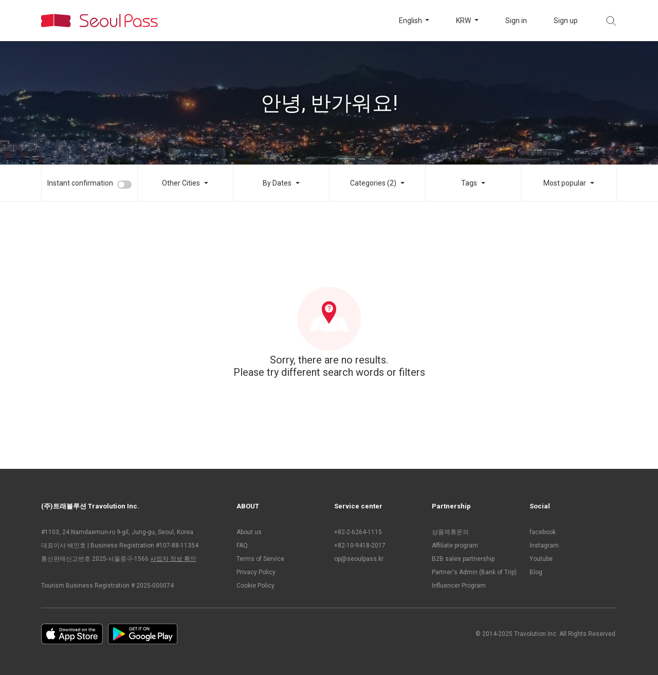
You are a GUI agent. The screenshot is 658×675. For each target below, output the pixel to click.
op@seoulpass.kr (358, 558)
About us (249, 532)
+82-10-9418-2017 (360, 545)
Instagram (544, 545)
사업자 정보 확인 (173, 558)
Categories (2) (373, 183)
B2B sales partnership (463, 558)
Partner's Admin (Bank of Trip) (474, 572)
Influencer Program (459, 585)
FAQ (242, 545)
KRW (464, 20)
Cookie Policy (255, 585)
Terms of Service (260, 558)
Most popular (564, 183)
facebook (542, 532)
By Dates (277, 183)
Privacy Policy (256, 572)
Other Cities (181, 183)
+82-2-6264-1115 (358, 532)
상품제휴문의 (450, 532)
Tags (469, 183)
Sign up (566, 20)
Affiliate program (455, 545)
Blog (535, 572)
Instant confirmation (80, 183)
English (411, 20)
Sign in (516, 20)
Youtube (541, 558)
